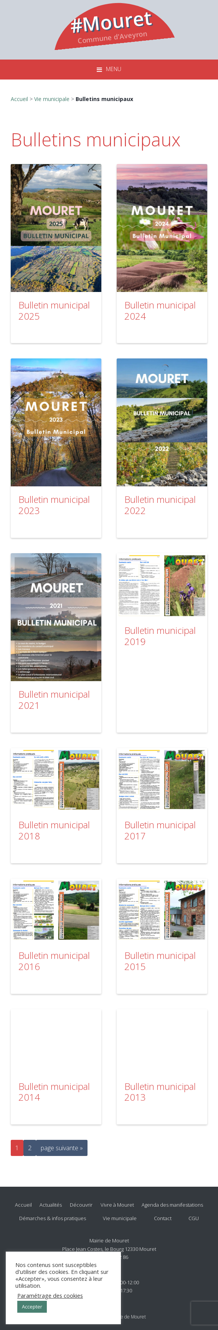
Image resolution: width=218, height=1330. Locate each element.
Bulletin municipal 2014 (54, 1092)
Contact (163, 1218)
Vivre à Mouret (117, 1204)
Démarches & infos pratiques (52, 1218)
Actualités (51, 1204)
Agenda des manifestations (172, 1204)
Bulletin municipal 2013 (160, 1092)
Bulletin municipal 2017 (160, 830)
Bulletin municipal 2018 (54, 830)
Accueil (19, 99)
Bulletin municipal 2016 (54, 961)
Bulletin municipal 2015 (160, 961)
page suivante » (61, 1149)
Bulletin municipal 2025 (54, 310)
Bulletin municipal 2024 (160, 310)
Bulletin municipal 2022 (160, 505)
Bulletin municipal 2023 (54, 505)
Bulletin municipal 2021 (54, 699)
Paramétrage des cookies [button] (50, 1295)
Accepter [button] (32, 1306)
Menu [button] (113, 69)
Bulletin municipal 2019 (160, 636)
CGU (193, 1218)
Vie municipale (51, 99)
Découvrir (81, 1204)
